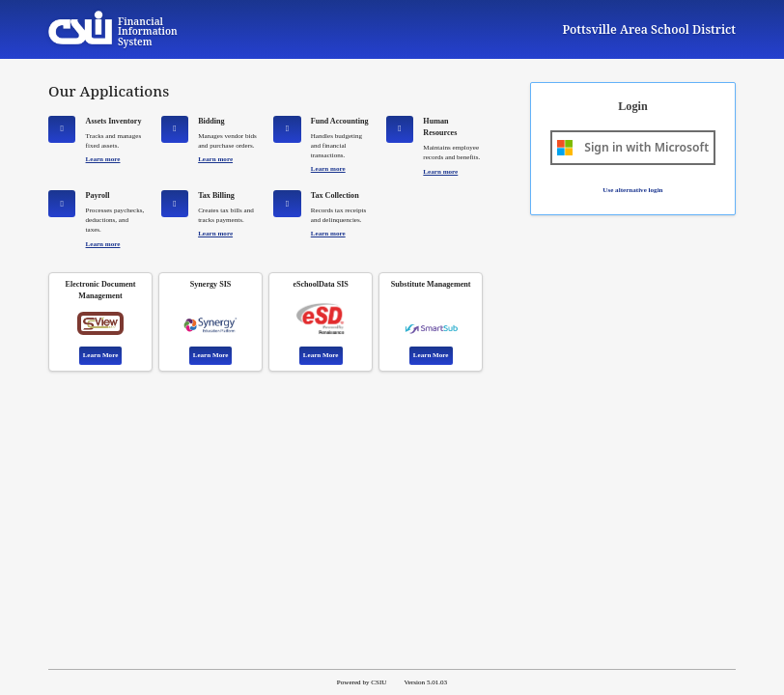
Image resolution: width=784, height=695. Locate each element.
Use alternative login (632, 190)
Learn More (101, 355)
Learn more (103, 159)
